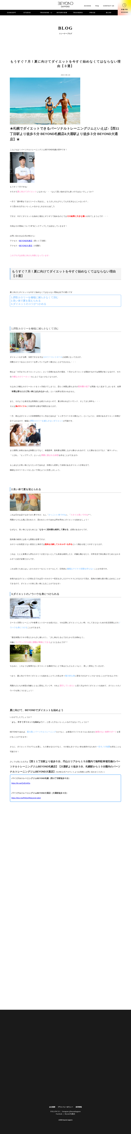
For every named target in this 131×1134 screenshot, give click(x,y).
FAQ (97, 6)
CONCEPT (11, 12)
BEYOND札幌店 (25, 241)
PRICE (92, 12)
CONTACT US (108, 6)
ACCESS (87, 6)
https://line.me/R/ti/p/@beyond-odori (26, 798)
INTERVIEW (62, 12)
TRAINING (46, 12)
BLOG (108, 12)
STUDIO (27, 12)
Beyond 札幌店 (70, 1114)
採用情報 (79, 1107)
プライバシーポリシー (65, 1107)
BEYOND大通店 (25, 246)
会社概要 (52, 1107)
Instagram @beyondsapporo (71, 1111)
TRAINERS (78, 12)
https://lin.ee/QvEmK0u (20, 783)
